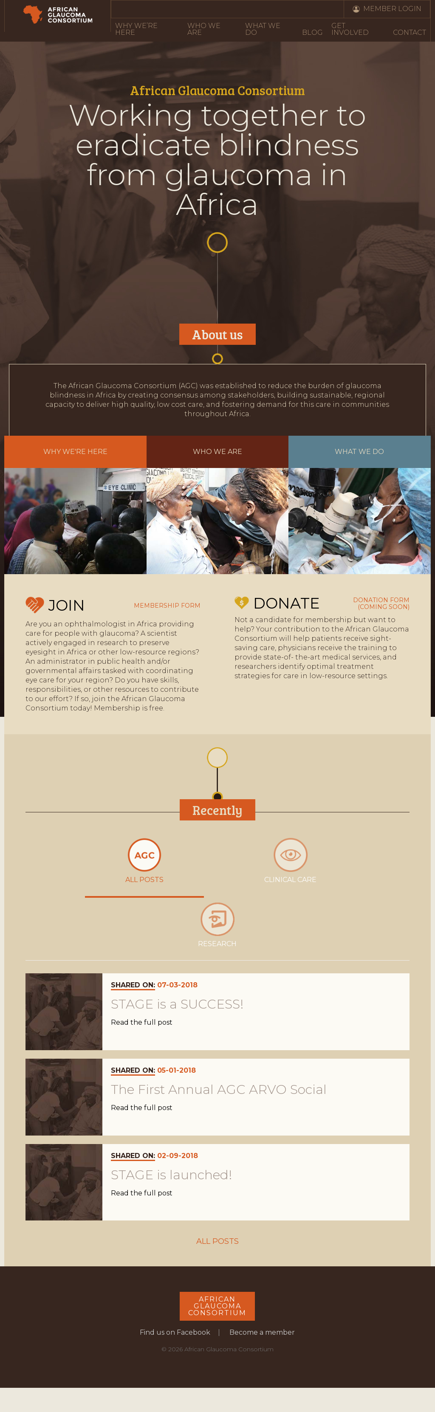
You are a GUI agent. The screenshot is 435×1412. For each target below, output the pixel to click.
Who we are (217, 452)
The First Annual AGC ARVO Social (219, 1091)
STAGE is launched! (171, 1176)
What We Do (262, 29)
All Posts (217, 1243)
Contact (409, 32)
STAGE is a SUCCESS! (177, 1006)
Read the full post (141, 1024)
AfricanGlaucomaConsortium (217, 1308)
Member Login (392, 9)
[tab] (144, 865)
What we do (359, 452)
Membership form (167, 605)
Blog (312, 32)
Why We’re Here (136, 29)
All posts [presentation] (144, 860)
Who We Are (203, 29)
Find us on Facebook (175, 1334)
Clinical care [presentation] (290, 860)
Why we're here (75, 452)
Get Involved (350, 29)
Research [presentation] (217, 925)
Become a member (262, 1334)
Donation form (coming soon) (381, 603)
